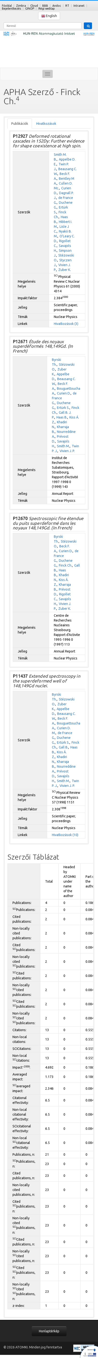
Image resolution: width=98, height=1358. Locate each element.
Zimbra (21, 5)
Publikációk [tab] (19, 124)
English (49, 16)
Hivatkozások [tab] (46, 124)
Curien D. (64, 393)
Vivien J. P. (67, 451)
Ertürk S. (63, 408)
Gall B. (63, 747)
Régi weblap (46, 8)
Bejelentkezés (11, 8)
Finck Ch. (65, 565)
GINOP (29, 8)
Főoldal (7, 5)
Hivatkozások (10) (65, 835)
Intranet (79, 5)
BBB (45, 5)
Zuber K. (64, 270)
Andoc (56, 5)
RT (67, 5)
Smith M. (63, 446)
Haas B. (61, 417)
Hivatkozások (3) (66, 324)
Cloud (34, 5)
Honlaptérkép (49, 1331)
